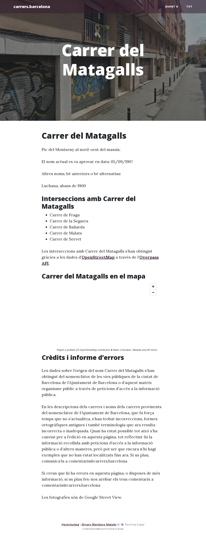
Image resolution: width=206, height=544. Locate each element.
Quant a (171, 6)
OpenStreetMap (98, 257)
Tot (189, 6)
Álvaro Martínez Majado (98, 524)
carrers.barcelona (31, 6)
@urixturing (70, 524)
